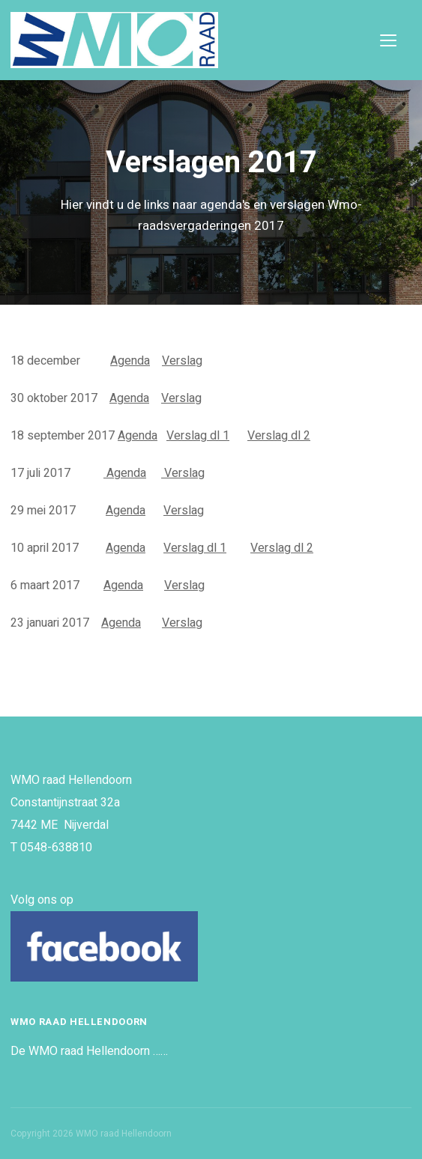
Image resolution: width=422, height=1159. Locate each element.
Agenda (130, 361)
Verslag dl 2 (278, 436)
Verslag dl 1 (197, 436)
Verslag (182, 361)
